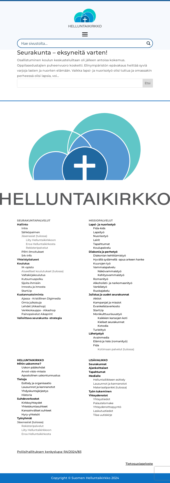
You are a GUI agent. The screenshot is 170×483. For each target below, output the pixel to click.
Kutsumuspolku (32, 279)
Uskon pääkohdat (33, 367)
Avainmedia (101, 337)
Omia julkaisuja (31, 302)
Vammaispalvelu (104, 267)
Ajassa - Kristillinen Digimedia (41, 298)
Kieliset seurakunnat (111, 322)
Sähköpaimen (30, 232)
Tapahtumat (101, 244)
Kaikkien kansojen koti (112, 318)
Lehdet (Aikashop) (33, 306)
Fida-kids (99, 228)
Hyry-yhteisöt (30, 414)
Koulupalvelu (102, 247)
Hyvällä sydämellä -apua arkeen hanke (118, 259)
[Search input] (82, 43)
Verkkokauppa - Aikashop (38, 310)
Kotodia (103, 325)
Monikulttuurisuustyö (107, 314)
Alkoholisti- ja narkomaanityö (112, 283)
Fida (96, 345)
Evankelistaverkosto (106, 306)
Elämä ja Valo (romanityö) (110, 341)
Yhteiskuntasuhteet (34, 406)
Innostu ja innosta (33, 286)
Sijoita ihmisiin (31, 283)
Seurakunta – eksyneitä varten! (62, 52)
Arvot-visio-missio (33, 371)
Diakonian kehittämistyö (109, 255)
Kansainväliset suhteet (36, 410)
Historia (26, 395)
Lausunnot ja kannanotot (38, 387)
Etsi (148, 83)
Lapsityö (98, 232)
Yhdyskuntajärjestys (34, 391)
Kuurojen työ (102, 263)
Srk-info (26, 255)
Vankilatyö (100, 286)
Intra (24, 228)
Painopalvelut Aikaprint (37, 314)
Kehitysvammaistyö (111, 275)
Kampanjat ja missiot (107, 302)
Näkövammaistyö (110, 271)
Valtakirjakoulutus (33, 275)
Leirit (96, 240)
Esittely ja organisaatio (36, 383)
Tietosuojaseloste (139, 464)
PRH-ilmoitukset (32, 251)
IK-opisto (27, 267)
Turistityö (99, 329)
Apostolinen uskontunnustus (40, 375)
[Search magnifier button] (148, 43)
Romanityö (100, 279)
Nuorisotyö (100, 236)
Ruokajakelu (101, 290)
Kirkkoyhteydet (31, 402)
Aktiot (97, 298)
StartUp (26, 290)
